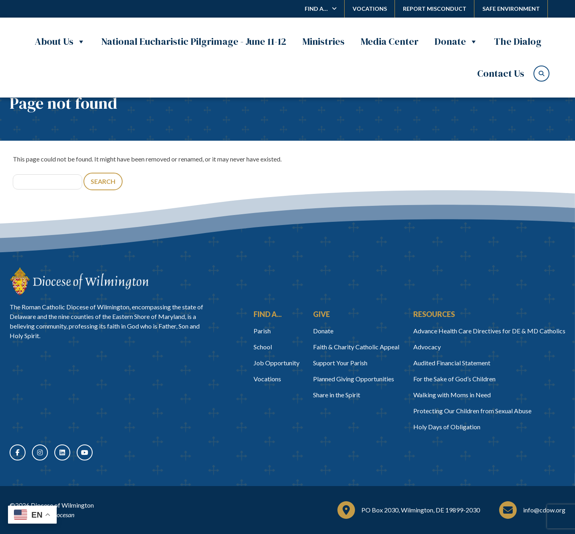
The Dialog (517, 41)
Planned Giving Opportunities (353, 379)
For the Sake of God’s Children (454, 379)
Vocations (370, 8)
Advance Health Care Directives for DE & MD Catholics (489, 331)
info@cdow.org (544, 510)
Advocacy (427, 347)
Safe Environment (511, 8)
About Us (60, 42)
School (263, 347)
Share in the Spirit (336, 395)
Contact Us (500, 73)
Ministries (323, 41)
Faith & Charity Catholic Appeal (356, 347)
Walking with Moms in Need (452, 395)
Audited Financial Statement (451, 363)
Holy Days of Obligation (446, 426)
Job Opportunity (276, 363)
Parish (262, 331)
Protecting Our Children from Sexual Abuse (472, 410)
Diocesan (62, 514)
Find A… (316, 8)
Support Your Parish (340, 363)
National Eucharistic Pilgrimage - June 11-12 (193, 41)
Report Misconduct (434, 8)
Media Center (389, 41)
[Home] (79, 281)
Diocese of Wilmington (62, 505)
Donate (456, 42)
